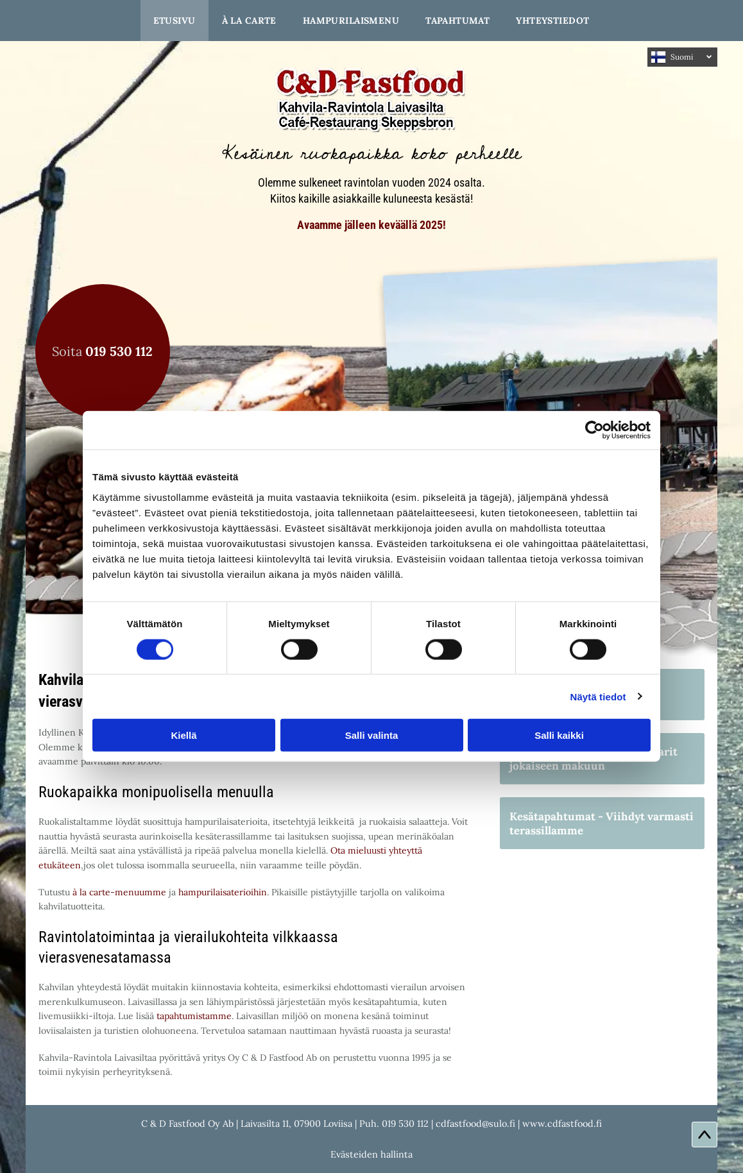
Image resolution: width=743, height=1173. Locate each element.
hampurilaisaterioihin (222, 892)
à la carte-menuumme (119, 892)
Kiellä (183, 735)
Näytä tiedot (598, 696)
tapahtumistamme (194, 1016)
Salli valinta (371, 735)
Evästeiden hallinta (371, 1154)
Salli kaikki (559, 735)
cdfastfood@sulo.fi (475, 1123)
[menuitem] (175, 20)
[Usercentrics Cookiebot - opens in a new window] (594, 430)
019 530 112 (405, 1123)
